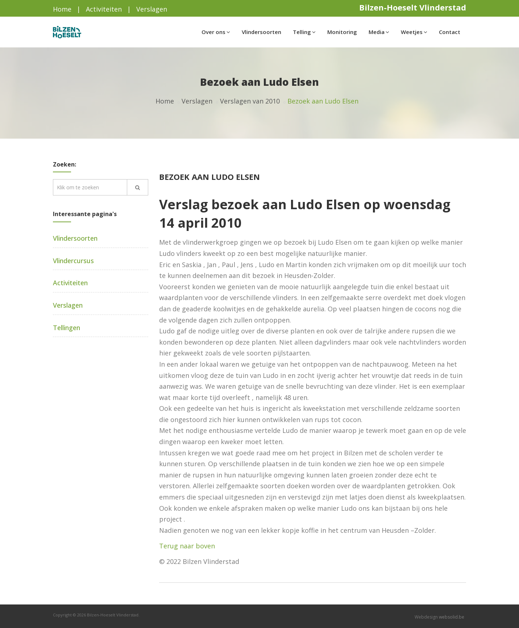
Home (62, 9)
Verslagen (151, 9)
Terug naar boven (187, 545)
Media (379, 31)
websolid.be (451, 617)
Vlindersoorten (261, 31)
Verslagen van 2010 (250, 101)
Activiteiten (104, 9)
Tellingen (66, 327)
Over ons (216, 31)
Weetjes (414, 31)
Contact (449, 31)
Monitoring (342, 31)
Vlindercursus (73, 260)
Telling (304, 31)
